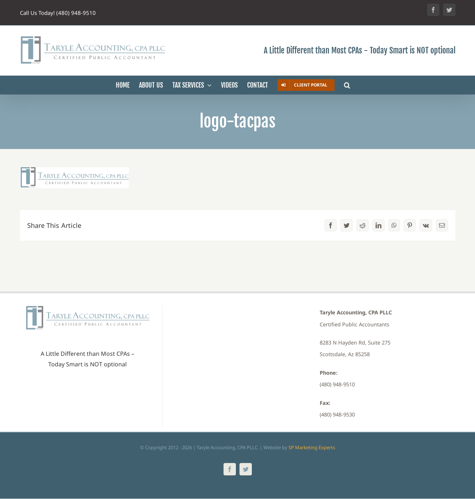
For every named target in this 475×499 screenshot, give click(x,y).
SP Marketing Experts (311, 447)
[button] (347, 85)
